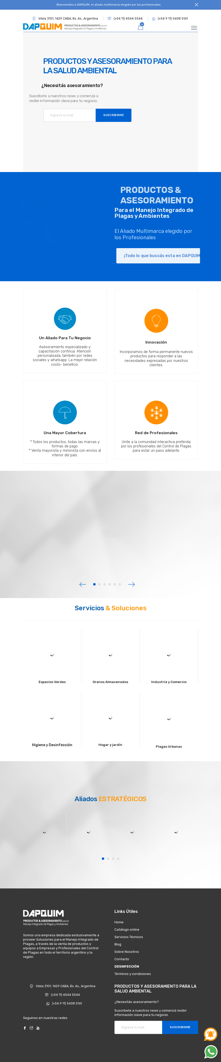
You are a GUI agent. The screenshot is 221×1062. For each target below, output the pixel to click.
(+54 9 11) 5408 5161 (170, 18)
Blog (117, 944)
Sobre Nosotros (126, 952)
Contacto (121, 959)
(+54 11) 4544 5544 (125, 18)
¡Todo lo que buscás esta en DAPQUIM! (174, 255)
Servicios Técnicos (128, 937)
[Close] (196, 5)
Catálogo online (126, 929)
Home (119, 922)
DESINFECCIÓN (126, 966)
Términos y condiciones (132, 974)
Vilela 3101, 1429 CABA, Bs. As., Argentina (62, 986)
